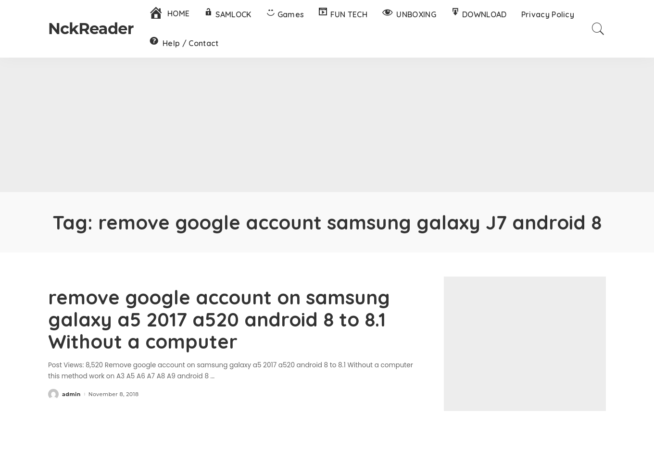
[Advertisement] (327, 125)
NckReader (91, 28)
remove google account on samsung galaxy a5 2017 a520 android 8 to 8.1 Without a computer (219, 319)
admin (71, 394)
